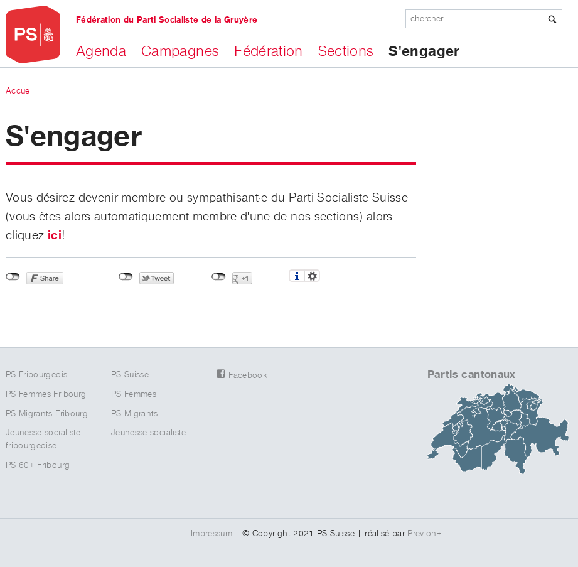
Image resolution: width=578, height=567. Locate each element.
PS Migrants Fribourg (47, 413)
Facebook (247, 375)
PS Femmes (133, 394)
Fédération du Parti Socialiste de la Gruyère (166, 20)
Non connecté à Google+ (218, 277)
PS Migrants (134, 413)
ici (55, 235)
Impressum (211, 533)
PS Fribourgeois (36, 374)
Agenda (101, 51)
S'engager (423, 51)
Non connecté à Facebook (13, 277)
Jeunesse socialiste (148, 432)
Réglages (312, 275)
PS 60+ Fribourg (38, 465)
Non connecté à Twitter (126, 277)
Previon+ (424, 533)
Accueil (20, 91)
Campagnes (180, 51)
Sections (346, 51)
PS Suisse (130, 374)
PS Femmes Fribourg (46, 394)
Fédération (268, 51)
